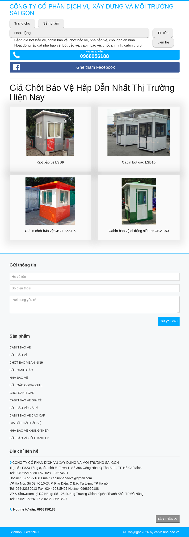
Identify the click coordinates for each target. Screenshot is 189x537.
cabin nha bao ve (167, 532)
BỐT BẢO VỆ (19, 355)
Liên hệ (163, 42)
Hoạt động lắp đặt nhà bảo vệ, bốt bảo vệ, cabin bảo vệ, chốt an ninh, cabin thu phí (79, 45)
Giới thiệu (31, 532)
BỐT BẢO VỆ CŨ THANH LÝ (29, 438)
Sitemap (16, 532)
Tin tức (162, 33)
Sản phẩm (51, 23)
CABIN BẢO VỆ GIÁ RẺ (26, 400)
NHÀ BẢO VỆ (19, 377)
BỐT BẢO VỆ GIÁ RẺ (24, 408)
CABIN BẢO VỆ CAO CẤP (27, 415)
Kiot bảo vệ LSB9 (50, 162)
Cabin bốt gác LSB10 (138, 162)
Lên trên (167, 518)
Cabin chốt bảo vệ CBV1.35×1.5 (50, 231)
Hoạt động (22, 33)
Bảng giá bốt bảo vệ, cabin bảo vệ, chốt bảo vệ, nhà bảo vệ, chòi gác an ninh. (75, 40)
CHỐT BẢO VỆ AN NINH (26, 362)
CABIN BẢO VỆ (20, 347)
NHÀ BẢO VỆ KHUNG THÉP (29, 430)
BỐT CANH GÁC (21, 370)
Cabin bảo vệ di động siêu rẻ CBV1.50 (139, 231)
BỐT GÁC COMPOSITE (26, 385)
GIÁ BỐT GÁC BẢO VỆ (25, 423)
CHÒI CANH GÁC (22, 393)
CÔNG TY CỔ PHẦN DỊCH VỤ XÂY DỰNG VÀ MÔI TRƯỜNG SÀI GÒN (92, 9)
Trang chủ (22, 23)
